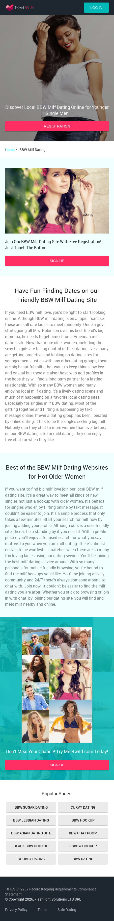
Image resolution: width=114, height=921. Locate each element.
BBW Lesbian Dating (31, 820)
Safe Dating (67, 909)
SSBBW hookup (83, 845)
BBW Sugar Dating (31, 807)
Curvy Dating (83, 807)
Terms (42, 909)
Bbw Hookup (83, 820)
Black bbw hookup (31, 845)
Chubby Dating (31, 858)
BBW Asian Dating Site (31, 833)
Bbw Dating (83, 858)
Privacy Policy (16, 909)
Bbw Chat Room (83, 833)
